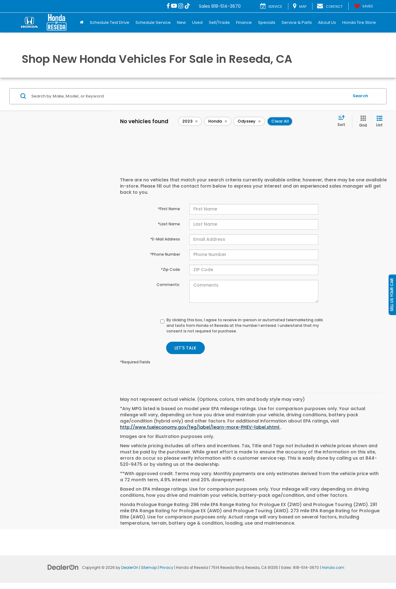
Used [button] (197, 22)
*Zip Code (170, 269)
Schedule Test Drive (109, 22)
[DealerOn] (63, 567)
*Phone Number (165, 254)
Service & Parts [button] (297, 22)
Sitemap (149, 567)
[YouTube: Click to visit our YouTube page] (174, 6)
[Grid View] (362, 121)
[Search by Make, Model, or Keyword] (189, 96)
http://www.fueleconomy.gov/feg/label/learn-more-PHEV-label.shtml (200, 427)
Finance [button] (244, 22)
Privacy (166, 567)
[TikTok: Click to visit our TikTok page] (187, 6)
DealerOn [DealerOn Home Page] (129, 567)
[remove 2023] (190, 121)
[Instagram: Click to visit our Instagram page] (180, 6)
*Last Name (169, 224)
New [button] (181, 22)
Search (360, 96)
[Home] (82, 22)
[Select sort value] (343, 121)
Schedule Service (153, 22)
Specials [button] (266, 22)
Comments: (168, 284)
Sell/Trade (219, 22)
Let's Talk (185, 348)
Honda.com (333, 567)
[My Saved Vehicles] (362, 6)
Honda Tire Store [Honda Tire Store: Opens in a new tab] (359, 22)
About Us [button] (327, 22)
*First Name (169, 208)
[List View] (379, 121)
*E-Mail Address (165, 239)
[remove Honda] (217, 121)
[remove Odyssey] (249, 121)
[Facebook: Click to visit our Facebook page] (168, 6)
